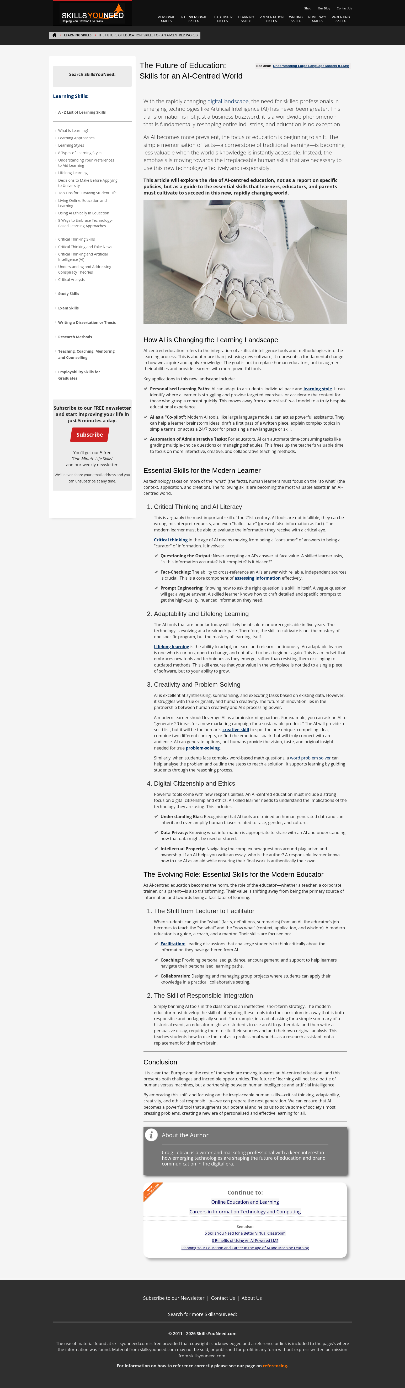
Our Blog (324, 8)
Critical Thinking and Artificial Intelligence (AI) (83, 257)
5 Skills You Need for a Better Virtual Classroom (245, 1233)
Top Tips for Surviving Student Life (87, 192)
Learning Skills (78, 35)
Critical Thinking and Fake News (85, 246)
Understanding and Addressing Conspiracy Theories (84, 269)
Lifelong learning (171, 646)
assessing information (258, 578)
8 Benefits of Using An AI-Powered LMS (245, 1240)
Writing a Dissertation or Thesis (87, 322)
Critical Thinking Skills (76, 239)
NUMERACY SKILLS (317, 19)
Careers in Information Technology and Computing (245, 1211)
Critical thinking (171, 540)
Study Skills (68, 293)
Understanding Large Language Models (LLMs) (311, 66)
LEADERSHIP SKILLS (222, 19)
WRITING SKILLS (296, 19)
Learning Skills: (70, 96)
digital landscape (228, 101)
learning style (317, 389)
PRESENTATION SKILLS (272, 19)
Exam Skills (68, 308)
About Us (252, 1298)
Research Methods (75, 336)
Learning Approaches (76, 137)
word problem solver (310, 758)
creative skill (235, 729)
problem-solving (203, 748)
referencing (275, 1366)
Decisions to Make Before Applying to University (88, 183)
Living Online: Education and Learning (82, 203)
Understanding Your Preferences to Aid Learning (86, 163)
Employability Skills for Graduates (79, 375)
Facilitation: (173, 944)
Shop (307, 8)
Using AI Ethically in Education (83, 212)
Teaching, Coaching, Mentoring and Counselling (86, 354)
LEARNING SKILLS (246, 19)
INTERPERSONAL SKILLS (193, 19)
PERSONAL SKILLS (166, 19)
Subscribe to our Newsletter (174, 1298)
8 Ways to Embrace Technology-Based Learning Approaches (85, 223)
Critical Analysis (71, 279)
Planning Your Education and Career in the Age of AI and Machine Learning (245, 1247)
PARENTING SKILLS (341, 19)
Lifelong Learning (73, 172)
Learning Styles (71, 145)
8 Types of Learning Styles (80, 152)
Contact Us (344, 8)
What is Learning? (73, 130)
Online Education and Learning (245, 1202)
